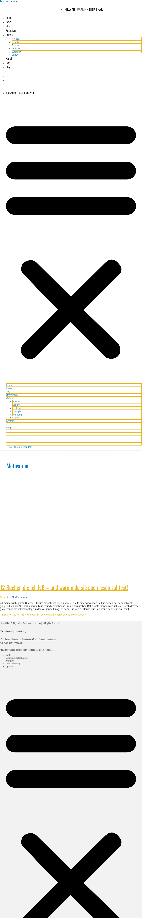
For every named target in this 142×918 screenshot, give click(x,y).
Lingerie (16, 54)
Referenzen (11, 30)
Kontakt (9, 58)
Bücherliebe (5, 597)
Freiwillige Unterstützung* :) (20, 93)
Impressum (9, 666)
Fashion (16, 45)
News (8, 22)
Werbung (16, 52)
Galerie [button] (9, 35)
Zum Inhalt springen (9, 1)
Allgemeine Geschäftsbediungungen (17, 657)
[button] (71, 239)
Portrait (16, 38)
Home (8, 17)
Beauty (15, 42)
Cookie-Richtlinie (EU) (13, 663)
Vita (8, 26)
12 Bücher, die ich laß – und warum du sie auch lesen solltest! (64, 587)
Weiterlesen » (43, 614)
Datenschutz (9, 660)
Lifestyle (16, 48)
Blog (8, 67)
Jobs (8, 63)
